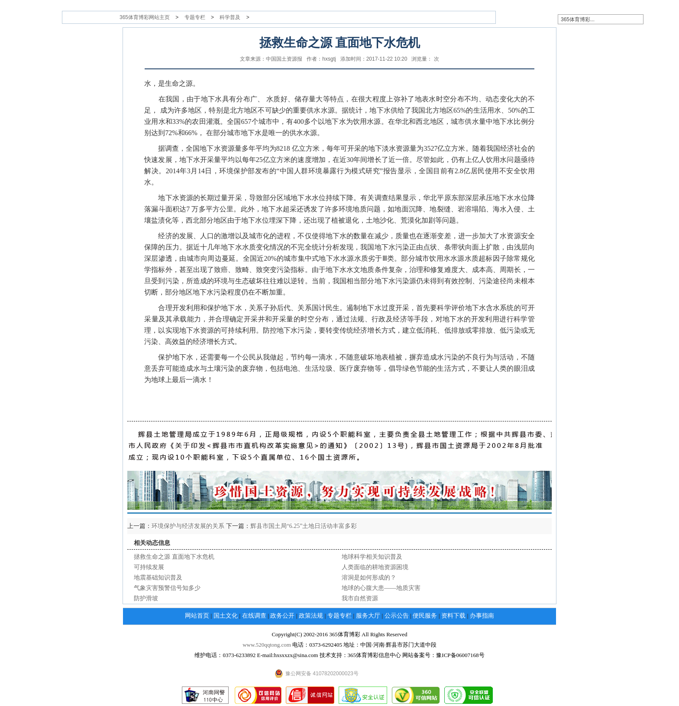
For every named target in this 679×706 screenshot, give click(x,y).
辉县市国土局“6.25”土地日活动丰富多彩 (303, 526)
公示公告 (397, 615)
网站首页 (197, 615)
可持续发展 (149, 567)
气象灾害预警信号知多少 (167, 588)
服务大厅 (368, 615)
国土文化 (225, 615)
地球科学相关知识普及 (372, 557)
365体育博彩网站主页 (145, 17)
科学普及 (230, 17)
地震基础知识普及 (158, 577)
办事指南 (482, 615)
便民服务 (425, 615)
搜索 (659, 19)
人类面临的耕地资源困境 (375, 567)
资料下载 (453, 615)
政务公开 (282, 615)
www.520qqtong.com (266, 644)
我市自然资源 (360, 598)
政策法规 (311, 615)
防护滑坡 (146, 598)
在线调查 (254, 615)
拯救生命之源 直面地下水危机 (174, 557)
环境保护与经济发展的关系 (188, 526)
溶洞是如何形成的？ (369, 577)
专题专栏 (194, 17)
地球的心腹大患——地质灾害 (381, 588)
